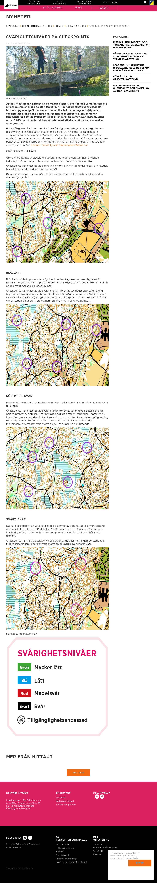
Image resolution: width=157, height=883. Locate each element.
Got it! (140, 863)
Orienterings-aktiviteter (37, 26)
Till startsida (62, 844)
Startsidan (12, 26)
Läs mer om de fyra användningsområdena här (59, 145)
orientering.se (13, 847)
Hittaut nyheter (76, 26)
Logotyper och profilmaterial (71, 862)
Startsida (61, 797)
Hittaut (59, 26)
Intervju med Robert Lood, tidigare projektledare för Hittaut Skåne (131, 45)
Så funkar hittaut (65, 801)
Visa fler (78, 773)
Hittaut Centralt (52, 8)
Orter (78, 8)
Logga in (104, 8)
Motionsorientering (66, 858)
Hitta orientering (65, 848)
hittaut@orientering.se (18, 808)
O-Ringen (98, 851)
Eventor (97, 854)
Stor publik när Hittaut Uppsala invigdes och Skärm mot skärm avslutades (131, 68)
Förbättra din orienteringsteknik (125, 77)
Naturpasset (62, 855)
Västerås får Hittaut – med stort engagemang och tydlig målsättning (130, 56)
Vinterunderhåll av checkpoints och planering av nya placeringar (131, 88)
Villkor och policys (66, 804)
